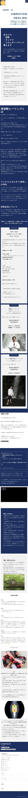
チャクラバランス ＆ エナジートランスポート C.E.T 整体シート (14, 720)
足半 (14, 671)
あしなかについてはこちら (8, 468)
